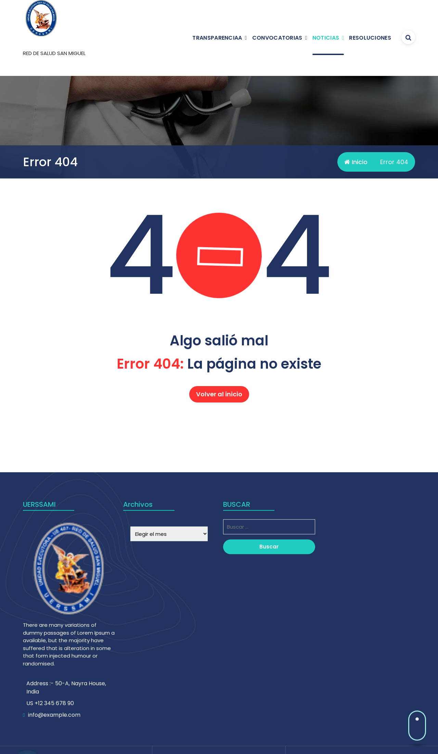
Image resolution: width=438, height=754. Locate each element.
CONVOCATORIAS (277, 38)
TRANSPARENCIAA (217, 38)
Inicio (356, 162)
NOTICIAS (325, 38)
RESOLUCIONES (370, 38)
